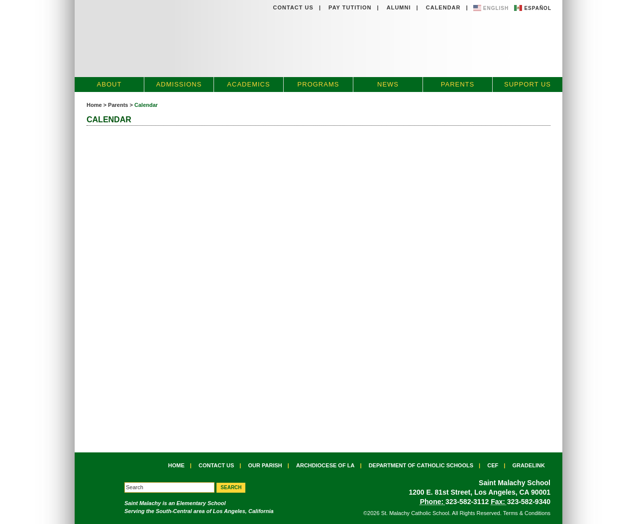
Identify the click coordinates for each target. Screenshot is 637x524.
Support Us (527, 84)
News (388, 84)
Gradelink (529, 465)
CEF (492, 465)
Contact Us (293, 7)
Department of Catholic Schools (421, 465)
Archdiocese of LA (325, 465)
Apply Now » (530, 56)
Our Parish (265, 465)
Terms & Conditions (526, 513)
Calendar (443, 7)
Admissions (179, 84)
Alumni (399, 7)
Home (94, 105)
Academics (248, 84)
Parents (457, 84)
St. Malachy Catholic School (253, 39)
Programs (318, 84)
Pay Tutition (349, 7)
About (109, 84)
